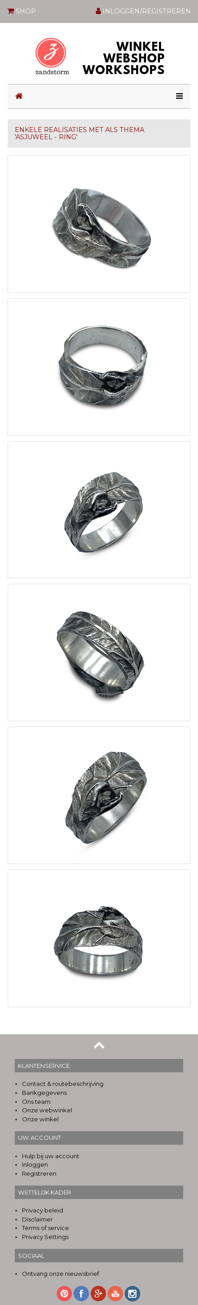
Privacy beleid (42, 1210)
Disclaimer (37, 1219)
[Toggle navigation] (176, 96)
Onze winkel (40, 1119)
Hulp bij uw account (50, 1156)
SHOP (21, 10)
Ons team (36, 1101)
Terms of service (45, 1227)
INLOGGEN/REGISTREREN (143, 11)
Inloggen (35, 1164)
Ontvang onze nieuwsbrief (60, 1273)
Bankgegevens (44, 1092)
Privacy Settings (45, 1236)
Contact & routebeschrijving (62, 1083)
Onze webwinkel (47, 1110)
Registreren (39, 1173)
